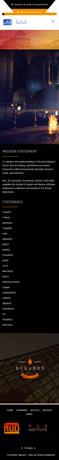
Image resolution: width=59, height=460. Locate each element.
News (29, 414)
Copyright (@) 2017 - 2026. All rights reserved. (31, 455)
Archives (47, 410)
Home (10, 410)
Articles (34, 410)
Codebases (21, 410)
